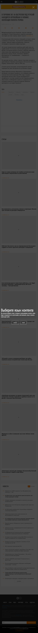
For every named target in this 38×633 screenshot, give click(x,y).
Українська (15, 322)
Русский (23, 322)
